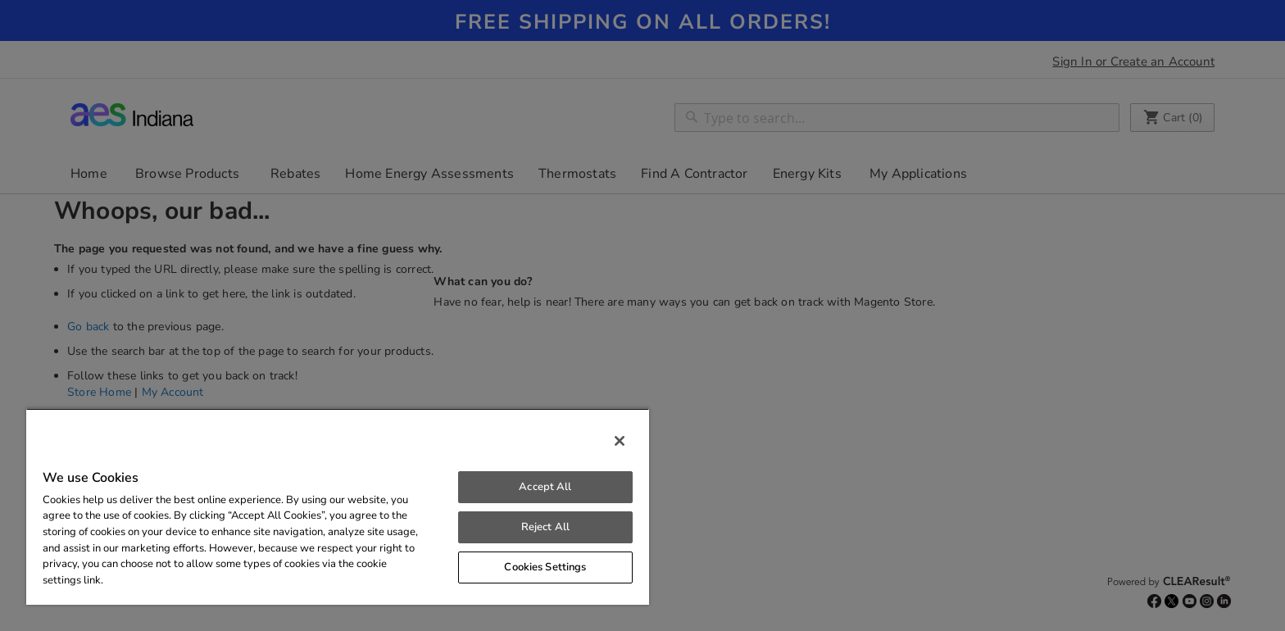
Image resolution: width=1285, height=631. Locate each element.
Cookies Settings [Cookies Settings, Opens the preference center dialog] (545, 567)
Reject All (545, 527)
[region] (337, 506)
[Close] (620, 441)
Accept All (545, 486)
